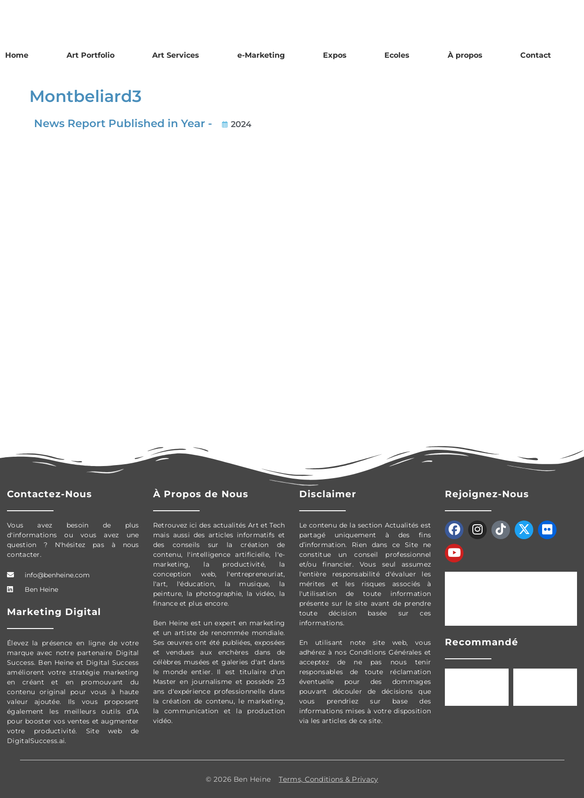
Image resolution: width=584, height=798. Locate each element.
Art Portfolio (90, 55)
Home (16, 55)
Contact (535, 55)
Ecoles (396, 55)
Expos (335, 55)
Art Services (175, 55)
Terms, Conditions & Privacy (328, 779)
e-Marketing (261, 55)
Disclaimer (327, 494)
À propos (465, 55)
